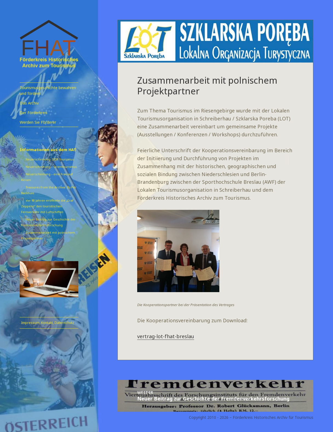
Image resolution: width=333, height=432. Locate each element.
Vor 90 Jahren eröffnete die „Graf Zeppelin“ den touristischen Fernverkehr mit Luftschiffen (47, 206)
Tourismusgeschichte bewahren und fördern (48, 90)
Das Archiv (29, 103)
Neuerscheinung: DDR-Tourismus (50, 159)
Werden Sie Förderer (38, 122)
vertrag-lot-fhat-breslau (165, 336)
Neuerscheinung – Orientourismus (51, 167)
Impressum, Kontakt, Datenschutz (47, 322)
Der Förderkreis (33, 112)
